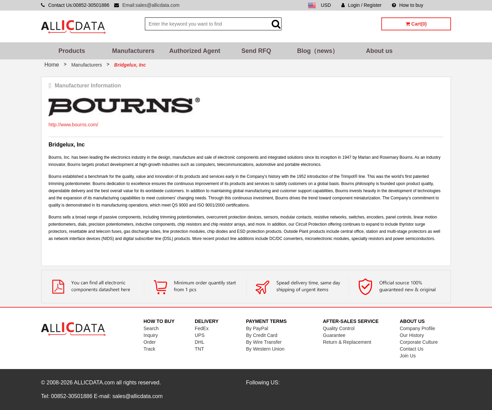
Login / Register (361, 5)
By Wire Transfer (264, 342)
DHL (199, 342)
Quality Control (339, 328)
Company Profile (417, 328)
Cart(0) (416, 24)
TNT (199, 349)
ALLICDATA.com (94, 382)
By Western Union (265, 349)
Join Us (408, 355)
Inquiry (151, 335)
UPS (200, 335)
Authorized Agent (194, 50)
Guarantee (334, 335)
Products (71, 50)
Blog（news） (317, 50)
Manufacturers (133, 50)
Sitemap (442, 5)
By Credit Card (261, 335)
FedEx (201, 328)
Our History (412, 335)
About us (379, 50)
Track (149, 349)
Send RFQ (256, 50)
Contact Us (411, 349)
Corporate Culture (419, 342)
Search (151, 328)
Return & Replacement (347, 342)
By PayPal (257, 328)
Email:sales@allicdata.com (151, 5)
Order (150, 342)
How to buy (407, 5)
